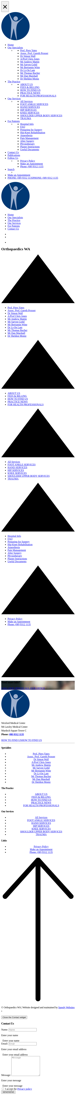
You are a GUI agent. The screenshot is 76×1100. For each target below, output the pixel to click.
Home (11, 44)
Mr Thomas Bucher (30, 73)
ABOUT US (26, 84)
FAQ (22, 127)
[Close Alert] (5, 6)
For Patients (14, 121)
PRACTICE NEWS (30, 93)
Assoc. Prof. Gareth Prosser (34, 53)
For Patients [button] (14, 226)
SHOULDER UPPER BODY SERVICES (41, 115)
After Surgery (27, 141)
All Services (26, 101)
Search (11, 169)
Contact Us (13, 152)
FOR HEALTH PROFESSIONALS (38, 95)
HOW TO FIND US (30, 90)
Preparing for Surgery (31, 129)
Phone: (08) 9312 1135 (31, 166)
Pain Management (29, 138)
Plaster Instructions (30, 146)
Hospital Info (27, 124)
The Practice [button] (14, 220)
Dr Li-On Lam (27, 70)
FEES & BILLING (30, 87)
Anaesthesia (26, 135)
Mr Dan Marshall (29, 76)
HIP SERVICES (28, 110)
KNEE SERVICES (29, 112)
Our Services (14, 98)
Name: (4, 1029)
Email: (4, 1043)
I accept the (18, 1092)
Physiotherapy (27, 144)
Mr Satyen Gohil (28, 64)
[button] (33, 177)
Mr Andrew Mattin (29, 61)
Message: (6, 1079)
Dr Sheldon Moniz (29, 78)
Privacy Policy (27, 161)
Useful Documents (29, 149)
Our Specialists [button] (15, 217)
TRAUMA (25, 118)
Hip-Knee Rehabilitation (32, 132)
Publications (14, 155)
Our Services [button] (14, 223)
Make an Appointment (31, 163)
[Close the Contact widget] (14, 1017)
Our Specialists (15, 47)
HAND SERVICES (30, 107)
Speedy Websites (66, 1007)
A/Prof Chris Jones (30, 59)
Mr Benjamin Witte (30, 67)
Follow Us (13, 158)
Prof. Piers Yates (28, 50)
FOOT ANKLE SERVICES (34, 104)
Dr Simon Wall (27, 56)
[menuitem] (44, 64)
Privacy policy (24, 1092)
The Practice (14, 81)
